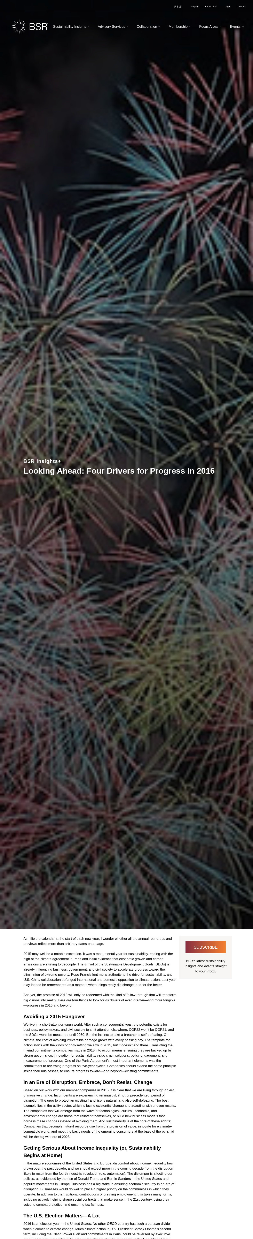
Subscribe (206, 947)
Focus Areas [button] (211, 27)
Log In (228, 6)
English (195, 6)
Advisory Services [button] (113, 27)
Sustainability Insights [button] (71, 27)
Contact (242, 6)
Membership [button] (180, 27)
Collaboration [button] (149, 27)
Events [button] (237, 27)
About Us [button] (211, 6)
